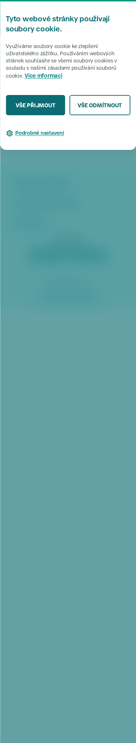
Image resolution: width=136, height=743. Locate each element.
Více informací (43, 76)
